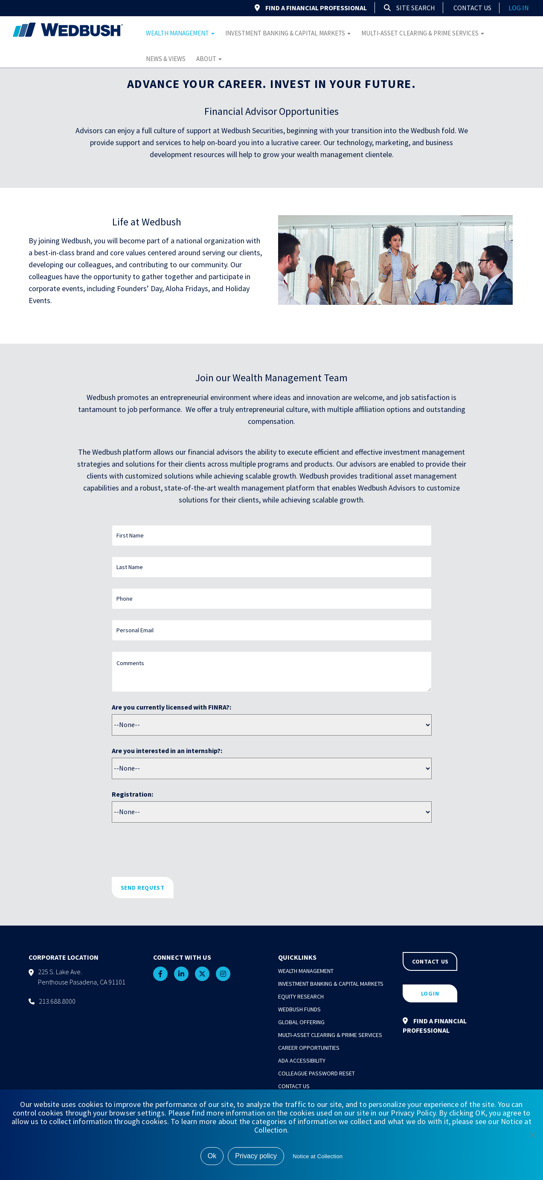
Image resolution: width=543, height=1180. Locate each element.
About (209, 59)
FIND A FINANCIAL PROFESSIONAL (311, 7)
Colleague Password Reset (316, 1073)
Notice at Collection (318, 1156)
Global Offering (301, 1022)
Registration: (132, 794)
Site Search (409, 7)
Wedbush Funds (299, 1009)
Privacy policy (256, 1156)
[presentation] (176, 849)
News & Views (166, 59)
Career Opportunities (309, 1047)
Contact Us (472, 7)
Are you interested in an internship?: (167, 750)
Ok (212, 1156)
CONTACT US (430, 961)
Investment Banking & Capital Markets (288, 33)
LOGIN (430, 993)
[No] (532, 1134)
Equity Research (301, 996)
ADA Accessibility (301, 1060)
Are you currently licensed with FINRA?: (171, 707)
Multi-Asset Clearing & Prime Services (422, 33)
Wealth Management (180, 33)
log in (518, 7)
